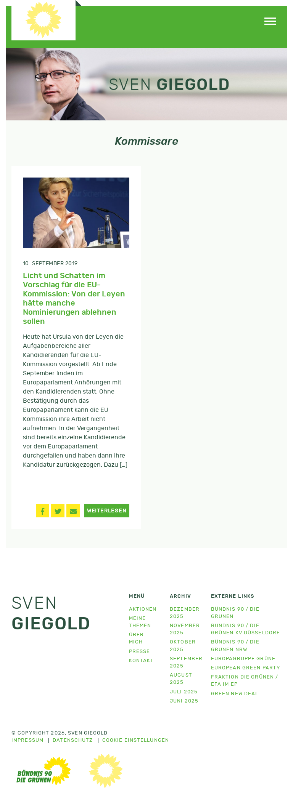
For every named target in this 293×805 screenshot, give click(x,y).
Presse (139, 651)
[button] (42, 510)
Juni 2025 (184, 701)
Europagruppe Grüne (243, 658)
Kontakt (141, 660)
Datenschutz (73, 740)
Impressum (27, 740)
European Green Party (245, 668)
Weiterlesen (107, 511)
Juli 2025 (184, 692)
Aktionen (143, 609)
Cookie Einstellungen (135, 740)
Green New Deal (235, 693)
